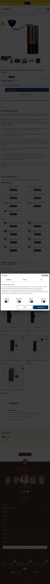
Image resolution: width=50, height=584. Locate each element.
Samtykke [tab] (8, 279)
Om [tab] (41, 279)
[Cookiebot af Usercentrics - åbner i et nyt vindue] (42, 276)
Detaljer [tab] (25, 279)
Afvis (24, 307)
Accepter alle (40, 307)
